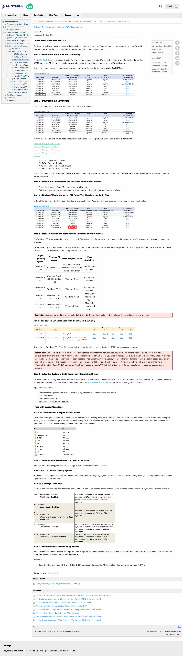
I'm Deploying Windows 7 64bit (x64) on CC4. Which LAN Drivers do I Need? (69, 599)
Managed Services (14, 30)
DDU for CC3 (16, 49)
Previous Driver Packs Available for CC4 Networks (57, 613)
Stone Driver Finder (96, 383)
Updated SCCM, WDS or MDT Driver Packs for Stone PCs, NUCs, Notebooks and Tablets (73, 596)
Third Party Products (14, 95)
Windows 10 (11, 98)
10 (57, 573)
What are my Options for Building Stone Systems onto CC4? (61, 606)
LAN (115, 60)
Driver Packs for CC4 (19, 52)
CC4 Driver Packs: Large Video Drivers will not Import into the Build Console (68, 610)
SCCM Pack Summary (46, 60)
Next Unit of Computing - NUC (20, 41)
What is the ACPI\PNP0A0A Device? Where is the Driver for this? (63, 603)
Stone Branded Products (16, 32)
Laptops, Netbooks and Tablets (21, 38)
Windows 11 (11, 101)
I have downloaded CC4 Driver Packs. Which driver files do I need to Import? (69, 617)
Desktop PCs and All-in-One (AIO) (22, 35)
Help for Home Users (15, 27)
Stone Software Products (18, 46)
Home (35, 21)
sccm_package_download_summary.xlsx (53, 584)
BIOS (41, 484)
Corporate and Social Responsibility (20, 24)
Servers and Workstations (19, 43)
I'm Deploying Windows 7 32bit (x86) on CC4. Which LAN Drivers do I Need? (69, 620)
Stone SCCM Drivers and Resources (25, 92)
